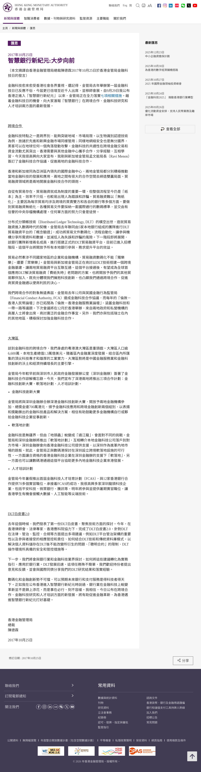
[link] (150, 5)
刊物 (100, 702)
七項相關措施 (111, 96)
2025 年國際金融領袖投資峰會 (163, 83)
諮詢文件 (151, 698)
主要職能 (103, 18)
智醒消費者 (32, 18)
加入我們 (151, 712)
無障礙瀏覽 (29, 740)
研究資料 (103, 707)
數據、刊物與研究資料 (59, 18)
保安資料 (141, 740)
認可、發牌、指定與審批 (113, 722)
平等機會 (105, 740)
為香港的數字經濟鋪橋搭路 (161, 70)
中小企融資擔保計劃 (157, 56)
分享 (183, 660)
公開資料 (12, 740)
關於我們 (119, 18)
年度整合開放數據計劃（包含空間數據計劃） (68, 740)
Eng (125, 5)
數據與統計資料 (107, 698)
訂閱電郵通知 (15, 696)
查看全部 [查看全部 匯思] (170, 129)
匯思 (32, 28)
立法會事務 (105, 712)
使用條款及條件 (176, 740)
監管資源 (86, 18)
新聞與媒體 (12, 18)
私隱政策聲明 (123, 740)
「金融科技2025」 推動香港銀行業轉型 (169, 97)
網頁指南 (156, 740)
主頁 (5, 28)
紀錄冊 (102, 717)
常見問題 (151, 722)
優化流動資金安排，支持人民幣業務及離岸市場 (170, 113)
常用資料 (106, 685)
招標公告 (151, 717)
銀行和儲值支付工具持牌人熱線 (165, 707)
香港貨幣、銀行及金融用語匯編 (165, 702)
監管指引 (103, 727)
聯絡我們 (114, 5)
